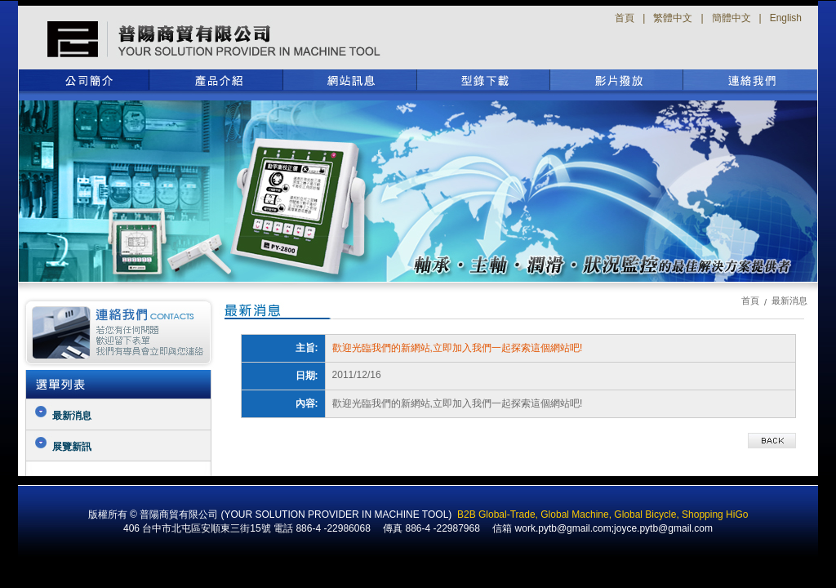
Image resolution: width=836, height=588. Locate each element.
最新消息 (71, 415)
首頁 (624, 18)
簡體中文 (731, 18)
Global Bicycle (645, 514)
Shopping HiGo (715, 514)
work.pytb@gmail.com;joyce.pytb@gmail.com (614, 528)
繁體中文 (672, 18)
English (786, 18)
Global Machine (574, 514)
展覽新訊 (71, 446)
